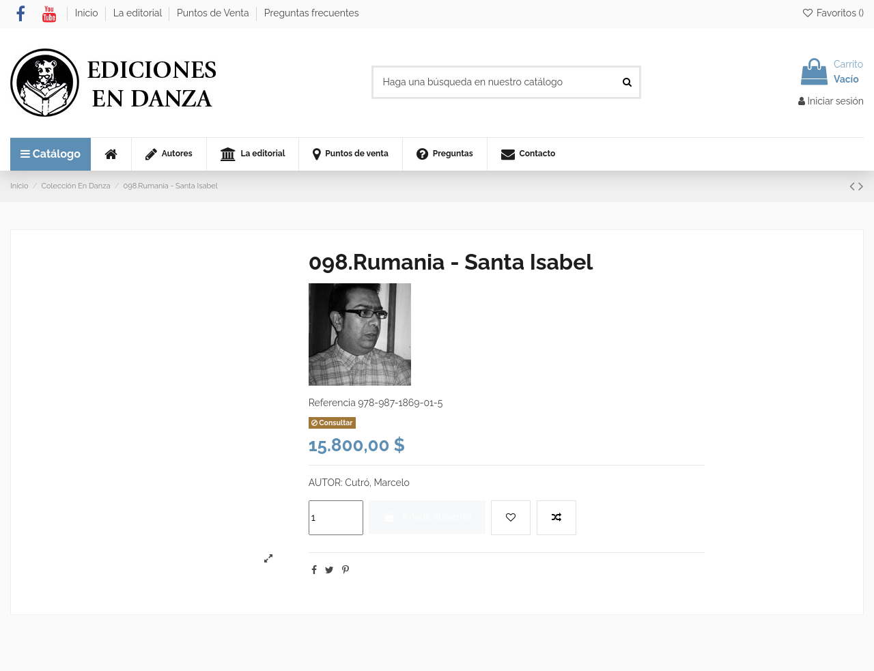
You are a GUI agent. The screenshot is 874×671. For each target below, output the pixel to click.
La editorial (139, 13)
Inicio (87, 13)
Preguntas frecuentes (311, 13)
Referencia (332, 402)
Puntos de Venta (214, 13)
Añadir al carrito (427, 516)
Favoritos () (833, 13)
